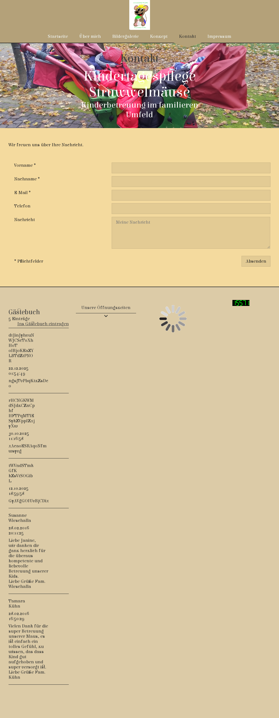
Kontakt (187, 36)
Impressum (219, 36)
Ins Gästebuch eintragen (43, 323)
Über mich (90, 36)
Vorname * (25, 165)
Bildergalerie (125, 36)
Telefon (22, 206)
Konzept (159, 36)
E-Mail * (22, 192)
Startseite (58, 36)
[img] (139, 85)
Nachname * (27, 179)
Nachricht (24, 219)
